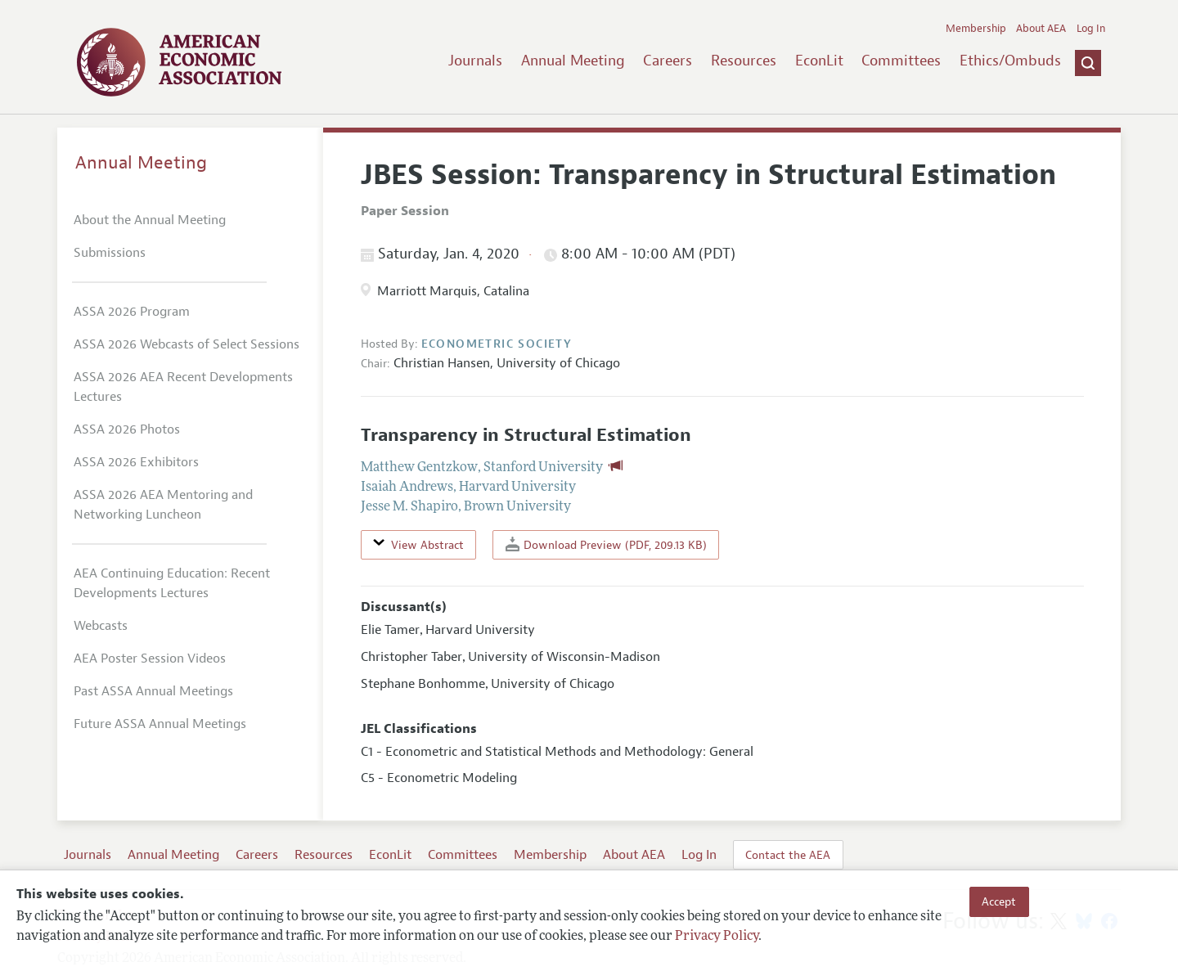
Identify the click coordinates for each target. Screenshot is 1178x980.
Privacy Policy (716, 936)
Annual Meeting (573, 61)
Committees (901, 61)
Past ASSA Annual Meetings (153, 691)
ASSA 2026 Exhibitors (136, 462)
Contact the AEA (787, 854)
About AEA (1041, 28)
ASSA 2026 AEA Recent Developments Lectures (183, 387)
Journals (475, 61)
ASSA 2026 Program (132, 311)
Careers (667, 61)
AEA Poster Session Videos (150, 658)
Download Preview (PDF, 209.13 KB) (606, 544)
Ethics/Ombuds (1010, 61)
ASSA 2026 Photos (127, 429)
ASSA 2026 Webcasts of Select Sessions (186, 344)
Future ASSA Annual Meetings (160, 724)
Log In (1091, 28)
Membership (976, 28)
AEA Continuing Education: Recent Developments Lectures (172, 583)
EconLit (819, 61)
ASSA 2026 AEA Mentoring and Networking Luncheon (163, 505)
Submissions (110, 253)
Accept (999, 901)
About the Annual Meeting (150, 220)
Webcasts (101, 626)
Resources (743, 61)
